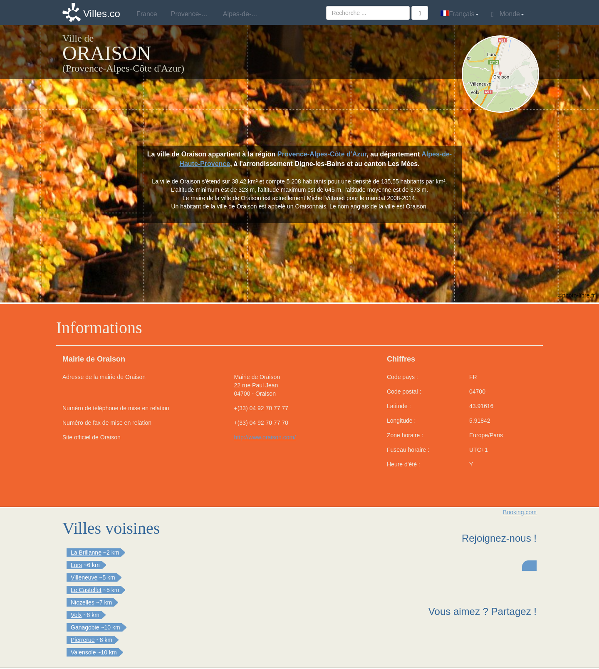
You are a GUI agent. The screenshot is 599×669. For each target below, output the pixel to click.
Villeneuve (84, 577)
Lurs (76, 565)
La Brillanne (86, 552)
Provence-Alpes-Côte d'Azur (322, 154)
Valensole (83, 652)
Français (459, 13)
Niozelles (82, 602)
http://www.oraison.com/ (265, 437)
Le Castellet (86, 590)
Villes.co (101, 13)
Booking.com (520, 512)
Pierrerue (83, 640)
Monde (507, 14)
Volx (76, 615)
